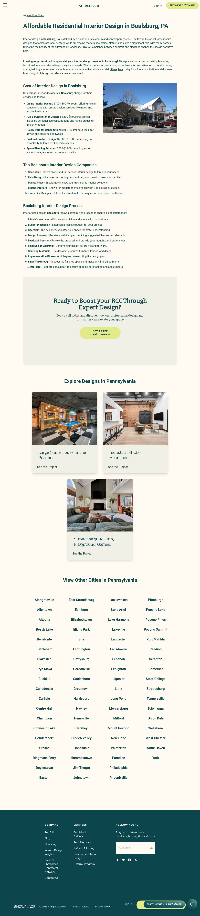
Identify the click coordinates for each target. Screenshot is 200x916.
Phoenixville (118, 778)
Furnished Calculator (80, 834)
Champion (44, 718)
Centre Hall (44, 708)
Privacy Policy (102, 906)
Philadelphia (118, 768)
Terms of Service (80, 906)
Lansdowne (118, 649)
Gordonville (81, 669)
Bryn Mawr (44, 669)
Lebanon (118, 659)
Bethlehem (44, 649)
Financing (50, 844)
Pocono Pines (156, 620)
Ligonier (119, 679)
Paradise (118, 758)
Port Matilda (156, 639)
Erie (81, 639)
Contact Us (51, 877)
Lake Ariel (118, 610)
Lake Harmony (118, 620)
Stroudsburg (156, 689)
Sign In (128, 904)
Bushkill (44, 679)
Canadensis (44, 689)
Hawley (81, 708)
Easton (44, 778)
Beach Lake (44, 629)
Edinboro (81, 610)
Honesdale (81, 748)
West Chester (156, 738)
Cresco (44, 748)
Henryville (81, 718)
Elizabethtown (81, 620)
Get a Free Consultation (100, 333)
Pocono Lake (155, 610)
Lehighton (118, 669)
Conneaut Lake (44, 728)
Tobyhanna (155, 708)
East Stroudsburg (81, 600)
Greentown (81, 689)
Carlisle (44, 699)
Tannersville (156, 699)
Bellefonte (44, 639)
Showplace (116, 69)
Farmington (81, 649)
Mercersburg (118, 708)
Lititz (118, 689)
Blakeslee (44, 659)
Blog (47, 838)
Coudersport (44, 738)
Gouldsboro (81, 679)
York (155, 758)
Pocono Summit (155, 629)
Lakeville (118, 629)
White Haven (155, 748)
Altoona (44, 620)
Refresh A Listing (84, 848)
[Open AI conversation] (192, 904)
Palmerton (118, 748)
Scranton (155, 659)
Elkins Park (81, 629)
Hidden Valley (81, 738)
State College (156, 679)
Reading (156, 649)
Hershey (81, 728)
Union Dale (156, 718)
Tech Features (82, 842)
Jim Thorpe (81, 768)
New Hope (118, 738)
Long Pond (118, 699)
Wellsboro (155, 728)
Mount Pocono (118, 728)
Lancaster (118, 639)
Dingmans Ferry (44, 758)
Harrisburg (81, 699)
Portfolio (50, 832)
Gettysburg (81, 659)
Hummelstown (81, 758)
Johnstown (81, 778)
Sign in (158, 5)
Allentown (44, 610)
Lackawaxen (118, 600)
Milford (118, 718)
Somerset (155, 669)
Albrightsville (44, 600)
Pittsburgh (155, 600)
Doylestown (44, 768)
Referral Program (84, 864)
